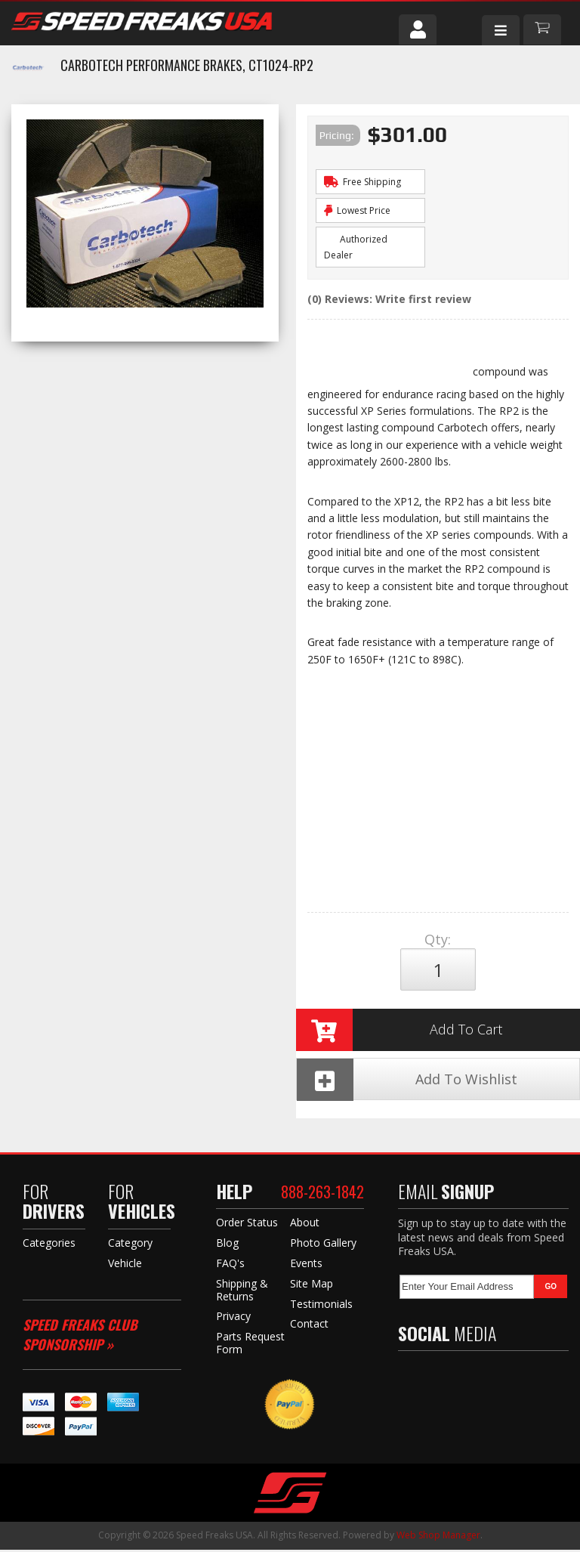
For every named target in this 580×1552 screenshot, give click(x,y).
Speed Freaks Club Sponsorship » (80, 1337)
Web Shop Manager (438, 1537)
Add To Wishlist (407, 1081)
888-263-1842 (322, 1194)
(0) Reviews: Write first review (389, 299)
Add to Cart (399, 1030)
